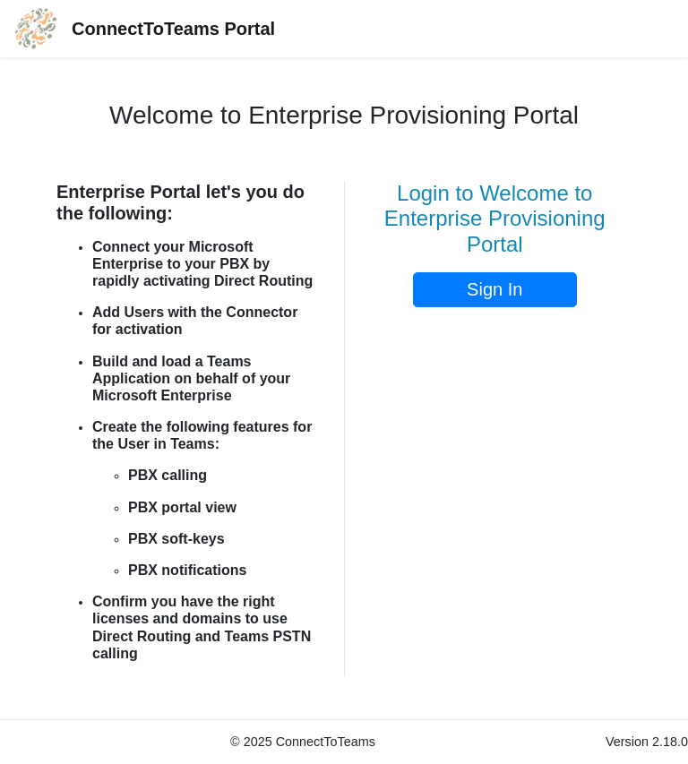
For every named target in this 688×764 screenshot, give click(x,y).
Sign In (494, 289)
